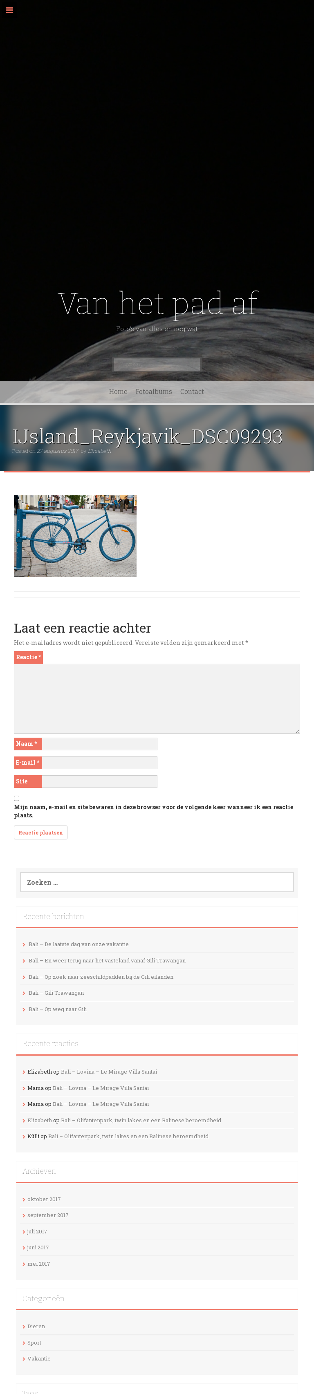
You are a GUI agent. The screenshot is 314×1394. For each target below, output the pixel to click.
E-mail (27, 762)
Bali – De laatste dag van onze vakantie (79, 944)
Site (21, 781)
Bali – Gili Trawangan (56, 992)
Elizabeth (99, 450)
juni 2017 (38, 1247)
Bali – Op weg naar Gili (58, 1009)
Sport (34, 1342)
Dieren (36, 1326)
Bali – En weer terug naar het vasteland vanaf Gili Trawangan (107, 960)
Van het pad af (157, 303)
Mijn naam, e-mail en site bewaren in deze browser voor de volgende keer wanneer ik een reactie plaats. (153, 811)
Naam (26, 743)
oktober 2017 (44, 1199)
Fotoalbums (154, 392)
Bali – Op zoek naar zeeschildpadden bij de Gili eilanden (101, 976)
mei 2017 (38, 1263)
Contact (192, 392)
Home (118, 392)
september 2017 (48, 1215)
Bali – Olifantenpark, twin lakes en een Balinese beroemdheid (141, 1120)
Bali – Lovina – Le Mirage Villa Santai (109, 1071)
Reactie (28, 657)
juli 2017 (37, 1231)
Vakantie (39, 1358)
